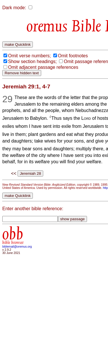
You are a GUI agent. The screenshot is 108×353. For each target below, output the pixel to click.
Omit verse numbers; (29, 55)
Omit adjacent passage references (43, 67)
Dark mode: (14, 7)
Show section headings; (32, 61)
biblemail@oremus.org (17, 246)
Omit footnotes (73, 55)
